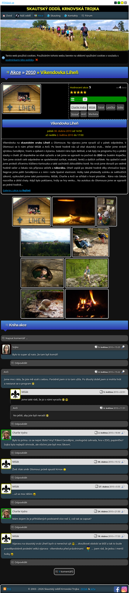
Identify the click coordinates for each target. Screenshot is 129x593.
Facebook (117, 589)
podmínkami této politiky (20, 59)
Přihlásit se (8, 2)
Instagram (124, 589)
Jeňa (93, 589)
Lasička (111, 107)
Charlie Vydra (78, 107)
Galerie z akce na (16, 190)
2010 (31, 72)
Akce (15, 72)
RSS (9, 589)
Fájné (101, 107)
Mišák (92, 107)
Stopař (75, 114)
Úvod (9, 15)
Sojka (120, 107)
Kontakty (73, 15)
